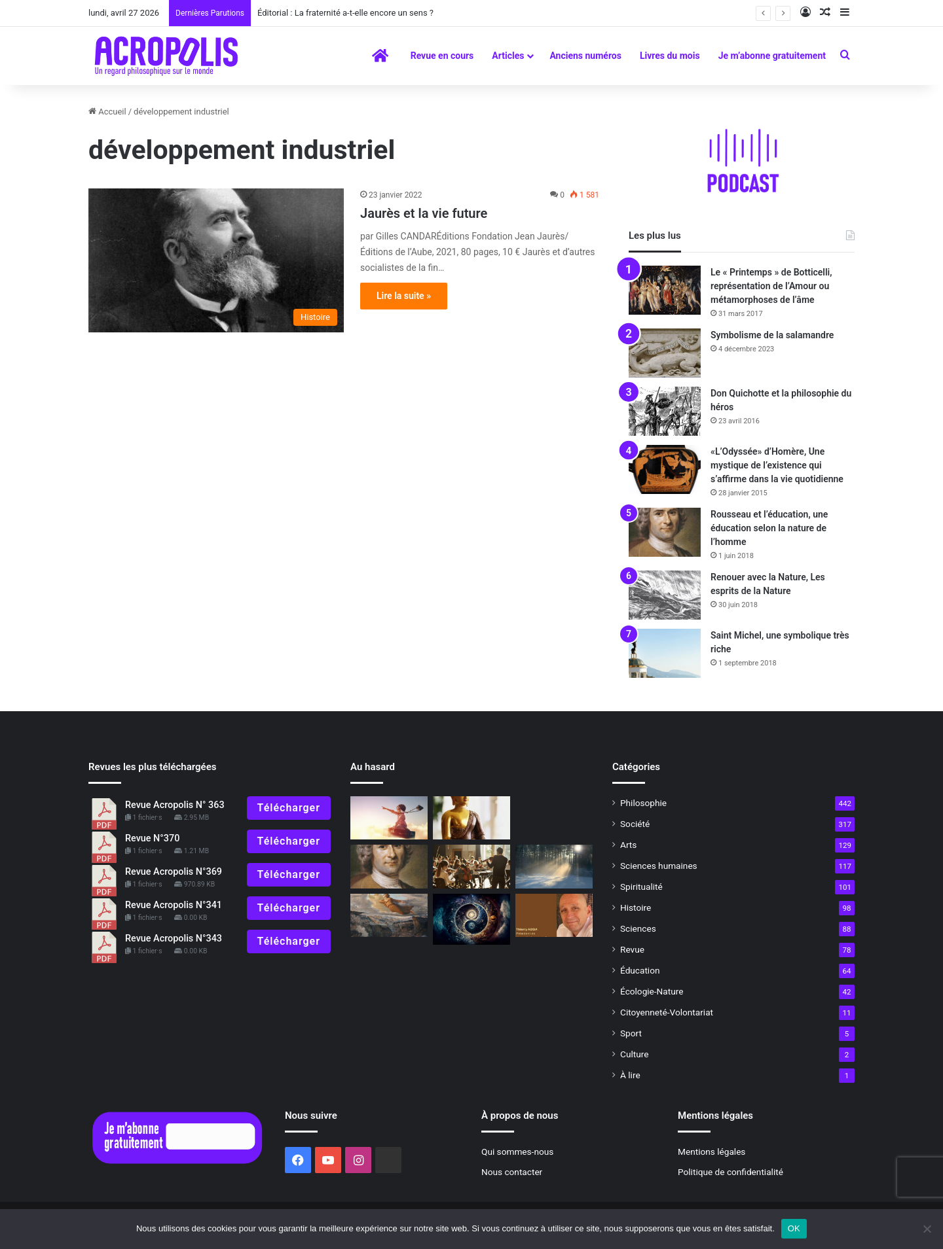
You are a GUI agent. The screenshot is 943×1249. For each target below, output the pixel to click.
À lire (630, 1075)
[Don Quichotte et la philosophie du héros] (665, 411)
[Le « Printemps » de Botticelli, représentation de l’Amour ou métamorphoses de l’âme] (665, 290)
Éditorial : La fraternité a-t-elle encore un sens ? (345, 13)
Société (635, 823)
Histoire (635, 907)
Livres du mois (670, 55)
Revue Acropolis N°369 (173, 871)
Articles (508, 55)
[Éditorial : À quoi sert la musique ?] (471, 866)
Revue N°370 (152, 838)
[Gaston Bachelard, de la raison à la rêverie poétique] (554, 866)
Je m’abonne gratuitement (772, 55)
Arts (628, 844)
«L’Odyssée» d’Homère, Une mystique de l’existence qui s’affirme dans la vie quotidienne (777, 465)
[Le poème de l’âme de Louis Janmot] (389, 916)
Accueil (107, 111)
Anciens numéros (585, 55)
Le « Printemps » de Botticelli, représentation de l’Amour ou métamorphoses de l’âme (771, 286)
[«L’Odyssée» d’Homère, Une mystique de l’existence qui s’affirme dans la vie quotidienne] (665, 469)
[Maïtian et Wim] (389, 818)
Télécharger (288, 807)
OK (794, 1228)
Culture (634, 1054)
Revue (632, 949)
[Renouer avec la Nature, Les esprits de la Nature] (665, 595)
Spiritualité (641, 886)
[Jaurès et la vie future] (216, 260)
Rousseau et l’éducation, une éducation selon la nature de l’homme (769, 528)
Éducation (640, 970)
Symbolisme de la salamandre (772, 335)
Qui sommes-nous (517, 1151)
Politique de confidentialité (730, 1172)
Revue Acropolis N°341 (173, 905)
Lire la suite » (404, 295)
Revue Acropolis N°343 (173, 938)
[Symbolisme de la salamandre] (665, 353)
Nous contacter (511, 1172)
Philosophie (643, 803)
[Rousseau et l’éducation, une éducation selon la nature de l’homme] (665, 532)
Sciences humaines (658, 865)
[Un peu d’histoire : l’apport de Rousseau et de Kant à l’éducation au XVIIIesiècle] (389, 866)
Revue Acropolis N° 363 (175, 805)
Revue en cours (442, 55)
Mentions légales (711, 1151)
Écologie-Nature (651, 991)
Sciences (638, 928)
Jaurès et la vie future (423, 213)
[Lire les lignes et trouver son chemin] (471, 919)
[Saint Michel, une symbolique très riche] (665, 653)
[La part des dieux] (471, 818)
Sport (631, 1033)
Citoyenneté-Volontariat (666, 1012)
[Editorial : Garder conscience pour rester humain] (554, 916)
